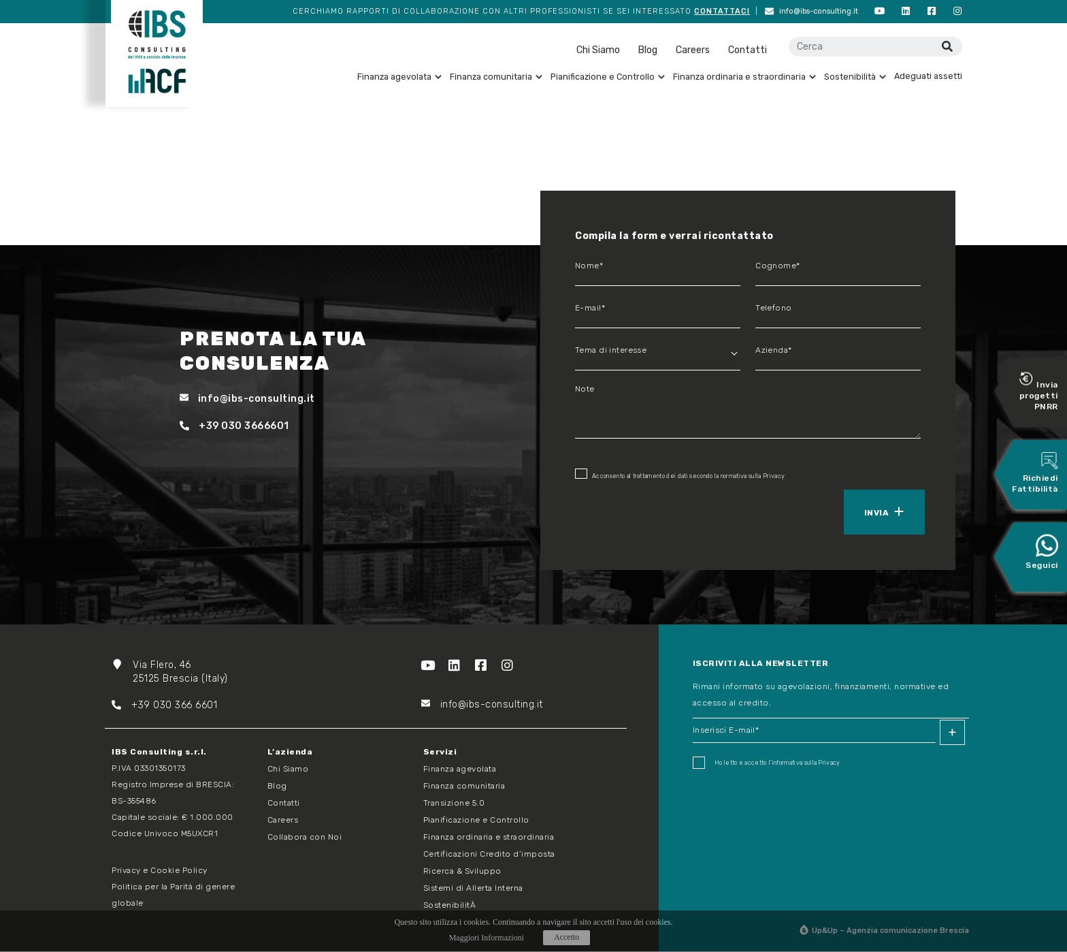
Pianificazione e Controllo (608, 77)
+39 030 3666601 (234, 426)
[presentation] (638, 512)
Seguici (1041, 552)
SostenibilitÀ (449, 905)
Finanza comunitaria (496, 77)
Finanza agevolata (399, 77)
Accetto (566, 937)
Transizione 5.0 (454, 803)
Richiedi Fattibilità (1035, 473)
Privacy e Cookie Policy (160, 871)
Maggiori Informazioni (486, 937)
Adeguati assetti (928, 77)
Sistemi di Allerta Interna (473, 888)
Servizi (440, 752)
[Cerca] (947, 47)
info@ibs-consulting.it (820, 11)
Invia (876, 513)
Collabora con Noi (304, 837)
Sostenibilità (855, 77)
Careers (693, 51)
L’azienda (290, 752)
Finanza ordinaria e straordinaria (744, 77)
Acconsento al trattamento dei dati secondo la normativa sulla (680, 474)
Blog (647, 51)
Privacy (774, 476)
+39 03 (138, 706)
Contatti (747, 51)
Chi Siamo (598, 51)
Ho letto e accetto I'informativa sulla (766, 763)
